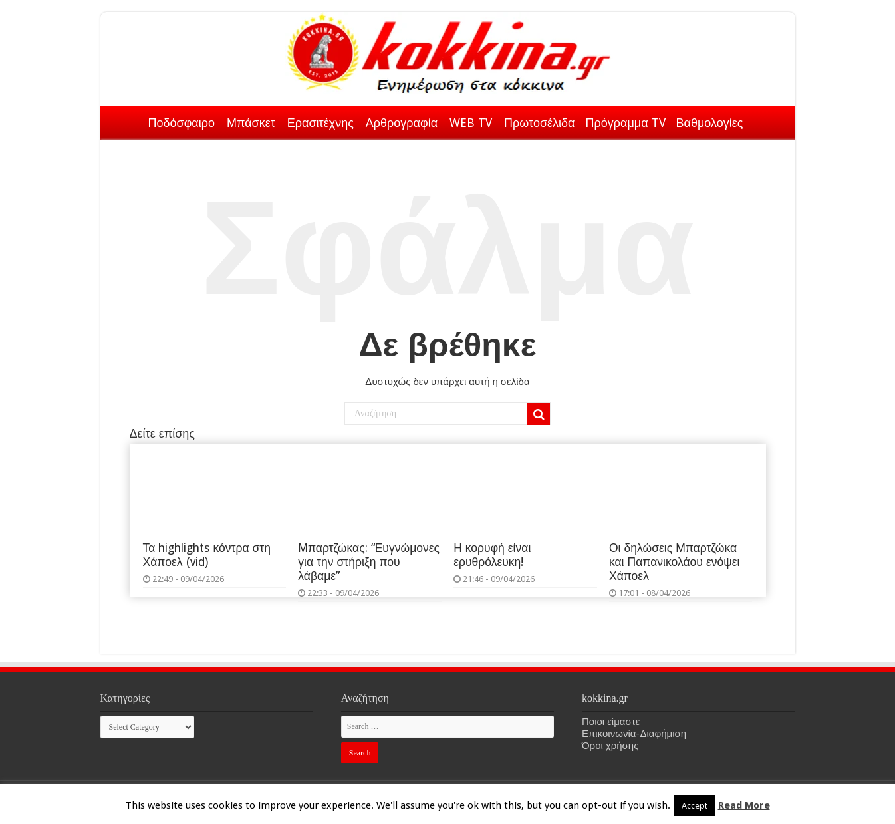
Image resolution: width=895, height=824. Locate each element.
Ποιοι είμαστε (611, 722)
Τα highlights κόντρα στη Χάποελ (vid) (207, 555)
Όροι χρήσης (610, 746)
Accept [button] (694, 806)
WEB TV (470, 123)
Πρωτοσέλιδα (539, 123)
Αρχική (125, 120)
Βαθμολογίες (709, 123)
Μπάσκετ (251, 123)
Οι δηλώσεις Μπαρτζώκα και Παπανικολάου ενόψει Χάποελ (674, 562)
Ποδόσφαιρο (181, 123)
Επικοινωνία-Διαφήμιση (634, 734)
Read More (744, 805)
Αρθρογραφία (402, 123)
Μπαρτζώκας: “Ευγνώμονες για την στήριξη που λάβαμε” (369, 562)
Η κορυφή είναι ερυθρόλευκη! (492, 555)
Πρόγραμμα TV (626, 123)
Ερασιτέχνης (320, 123)
